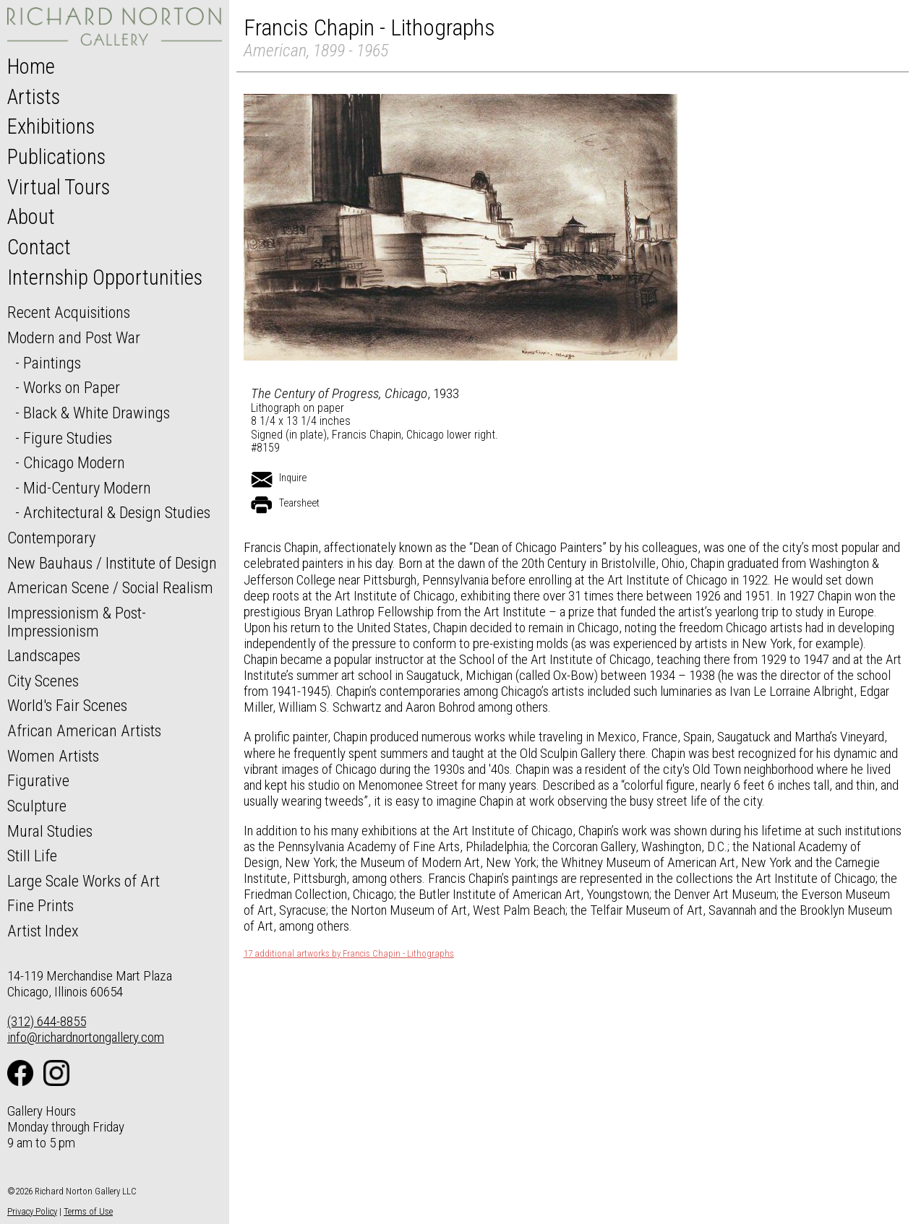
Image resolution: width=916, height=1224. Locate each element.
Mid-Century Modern (87, 487)
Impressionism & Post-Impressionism (76, 621)
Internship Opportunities (104, 277)
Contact (39, 247)
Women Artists (53, 755)
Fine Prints (40, 905)
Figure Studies (67, 437)
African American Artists (84, 730)
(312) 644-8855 (46, 1021)
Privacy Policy (32, 1211)
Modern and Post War (73, 337)
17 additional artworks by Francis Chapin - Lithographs (349, 954)
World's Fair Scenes (67, 705)
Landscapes (43, 655)
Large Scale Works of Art (83, 880)
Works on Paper (71, 387)
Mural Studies (50, 831)
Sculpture (37, 805)
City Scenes (43, 680)
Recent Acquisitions (68, 312)
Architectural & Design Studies (116, 512)
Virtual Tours (58, 187)
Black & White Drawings (96, 412)
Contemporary (51, 537)
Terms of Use (88, 1211)
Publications (56, 157)
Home (31, 66)
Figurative (38, 780)
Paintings (52, 362)
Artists (33, 97)
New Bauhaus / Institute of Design (112, 562)
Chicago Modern (74, 462)
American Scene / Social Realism (110, 587)
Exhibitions (51, 126)
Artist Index (43, 930)
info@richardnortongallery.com (85, 1037)
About (31, 216)
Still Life (32, 855)
